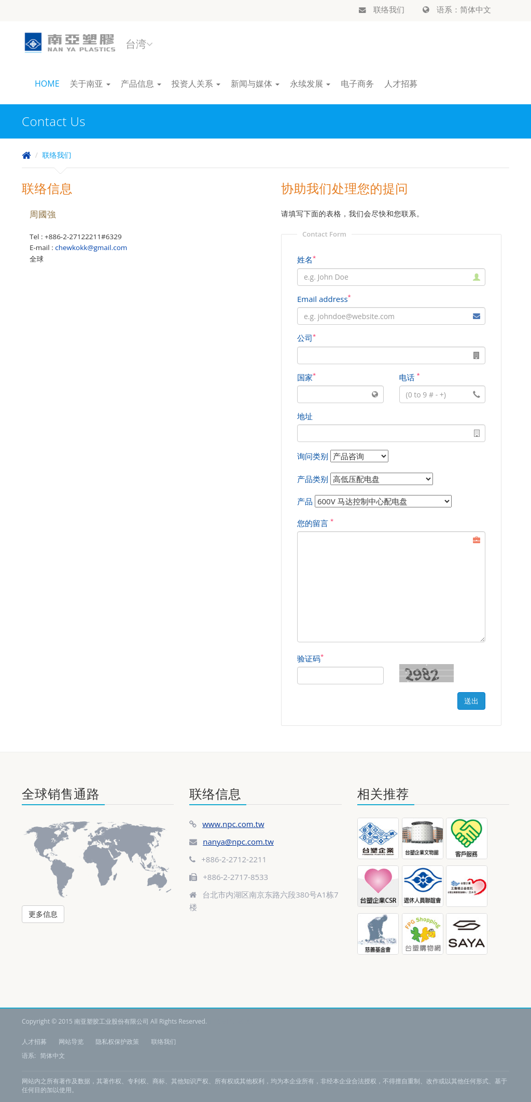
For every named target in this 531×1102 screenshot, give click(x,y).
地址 (305, 416)
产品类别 (312, 479)
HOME (47, 83)
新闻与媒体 (255, 83)
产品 (305, 501)
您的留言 (315, 523)
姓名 (306, 259)
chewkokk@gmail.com (91, 247)
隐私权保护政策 (117, 1041)
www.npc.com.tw (233, 824)
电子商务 (357, 83)
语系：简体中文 (457, 9)
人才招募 (400, 83)
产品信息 (141, 83)
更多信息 (43, 914)
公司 (306, 338)
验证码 (310, 658)
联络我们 (381, 9)
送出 (471, 701)
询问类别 (312, 456)
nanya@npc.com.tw (238, 841)
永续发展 (310, 83)
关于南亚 (90, 83)
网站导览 (71, 1041)
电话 (409, 377)
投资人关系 (196, 83)
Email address (324, 299)
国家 (306, 377)
